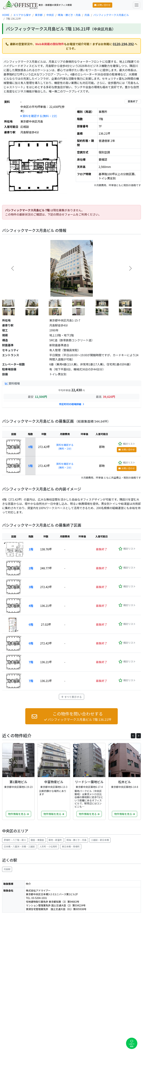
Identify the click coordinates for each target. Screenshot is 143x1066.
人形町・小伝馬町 (48, 846)
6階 (31, 624)
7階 (31, 662)
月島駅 (7, 869)
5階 (30, 466)
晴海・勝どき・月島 (76, 840)
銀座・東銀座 (37, 840)
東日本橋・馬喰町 (71, 846)
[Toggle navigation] (136, 5)
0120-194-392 (123, 43)
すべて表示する (71, 697)
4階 (30, 447)
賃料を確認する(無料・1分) (38, 116)
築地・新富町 (55, 840)
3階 (31, 587)
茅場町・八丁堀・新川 (15, 840)
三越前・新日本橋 (100, 840)
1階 (31, 549)
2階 (31, 568)
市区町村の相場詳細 (71, 404)
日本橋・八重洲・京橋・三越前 (19, 846)
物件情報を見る (18, 814)
